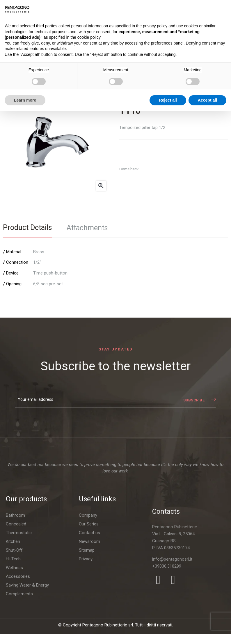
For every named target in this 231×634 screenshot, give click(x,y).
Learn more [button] (25, 100)
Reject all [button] (168, 100)
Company (88, 607)
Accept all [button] (207, 100)
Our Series (89, 616)
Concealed (16, 595)
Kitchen (13, 612)
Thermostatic (19, 603)
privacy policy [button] (155, 26)
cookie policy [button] (88, 37)
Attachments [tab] (87, 228)
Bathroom (15, 586)
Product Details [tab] (27, 227)
